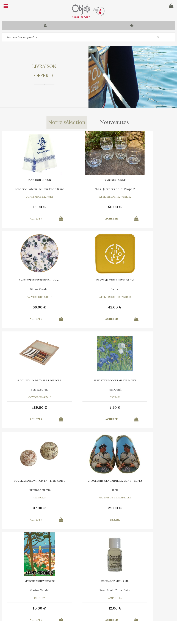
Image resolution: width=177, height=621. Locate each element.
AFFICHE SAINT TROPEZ (146, 380)
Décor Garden (146, 188)
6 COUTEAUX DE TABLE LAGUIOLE (88, 280)
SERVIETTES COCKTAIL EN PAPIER (146, 280)
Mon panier (54, 588)
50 (88, 207)
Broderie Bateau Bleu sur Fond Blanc (30, 190)
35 (88, 508)
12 (30, 508)
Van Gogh (146, 289)
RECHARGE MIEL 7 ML (30, 481)
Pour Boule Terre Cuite (30, 489)
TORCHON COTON (30, 180)
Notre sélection (67, 122)
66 (146, 207)
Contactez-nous (14, 588)
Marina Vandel (146, 389)
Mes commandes (14, 596)
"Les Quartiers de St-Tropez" (88, 188)
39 (88, 407)
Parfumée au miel (30, 389)
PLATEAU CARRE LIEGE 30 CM (30, 280)
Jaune (30, 289)
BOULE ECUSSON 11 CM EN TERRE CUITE (30, 381)
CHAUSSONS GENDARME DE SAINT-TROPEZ (88, 381)
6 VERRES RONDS (88, 180)
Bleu (88, 389)
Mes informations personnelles (65, 596)
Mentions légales (96, 570)
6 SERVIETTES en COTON (88, 481)
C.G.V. (74, 570)
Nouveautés (114, 122)
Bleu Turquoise (146, 489)
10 (146, 407)
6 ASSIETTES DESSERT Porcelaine (146, 180)
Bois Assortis (88, 289)
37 (30, 407)
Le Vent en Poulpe (88, 489)
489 (88, 307)
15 (30, 207)
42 (30, 307)
